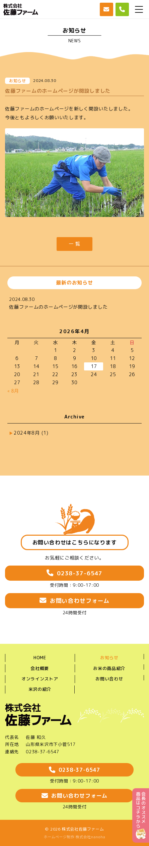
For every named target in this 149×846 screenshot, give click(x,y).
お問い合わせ (109, 679)
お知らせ (109, 658)
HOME (39, 658)
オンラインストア (39, 679)
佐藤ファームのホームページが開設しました (58, 307)
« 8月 (13, 390)
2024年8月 (31, 433)
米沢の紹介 (39, 689)
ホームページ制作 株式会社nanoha (74, 836)
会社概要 (39, 668)
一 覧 (74, 243)
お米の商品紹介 (109, 668)
